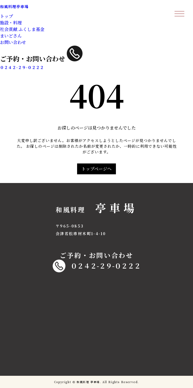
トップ (6, 16)
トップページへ (96, 169)
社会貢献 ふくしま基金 (22, 29)
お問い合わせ (13, 42)
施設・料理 (11, 23)
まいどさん (11, 36)
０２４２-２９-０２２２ (97, 266)
